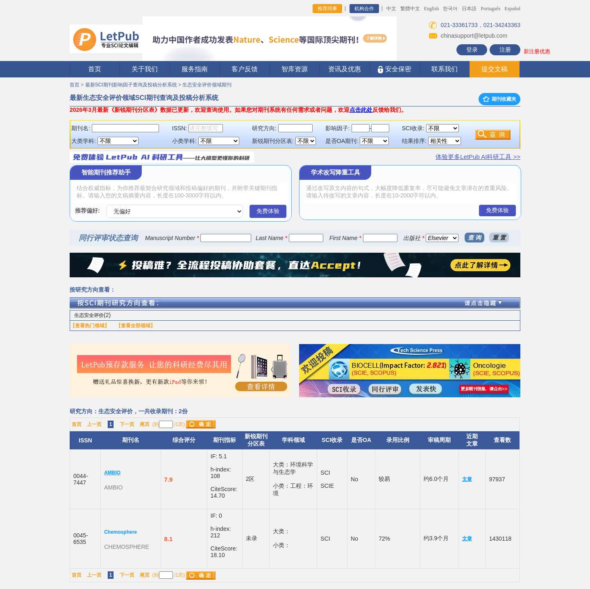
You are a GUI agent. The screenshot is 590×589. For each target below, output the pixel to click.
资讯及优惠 (344, 69)
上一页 (94, 424)
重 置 (499, 237)
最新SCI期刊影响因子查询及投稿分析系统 (131, 85)
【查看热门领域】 (89, 325)
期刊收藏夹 (499, 99)
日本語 (469, 8)
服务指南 (195, 69)
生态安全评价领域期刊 (206, 85)
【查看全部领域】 (135, 325)
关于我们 (145, 69)
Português (490, 8)
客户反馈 (244, 69)
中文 (391, 8)
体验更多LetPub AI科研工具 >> (478, 156)
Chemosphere (120, 532)
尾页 (145, 424)
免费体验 (267, 211)
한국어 (450, 8)
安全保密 (394, 69)
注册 (505, 49)
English (431, 8)
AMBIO (112, 473)
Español (512, 8)
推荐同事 (327, 8)
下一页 (127, 424)
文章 (467, 479)
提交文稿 (494, 69)
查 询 (474, 237)
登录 (472, 49)
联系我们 (444, 69)
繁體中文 (410, 8)
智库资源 (294, 69)
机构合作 (364, 8)
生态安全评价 (89, 315)
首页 (94, 69)
